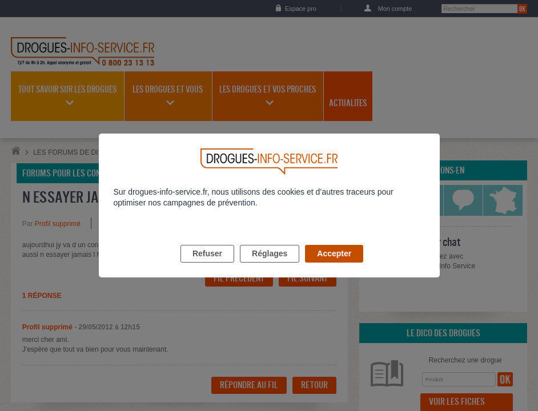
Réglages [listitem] (269, 266)
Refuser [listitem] (207, 266)
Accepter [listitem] (334, 266)
